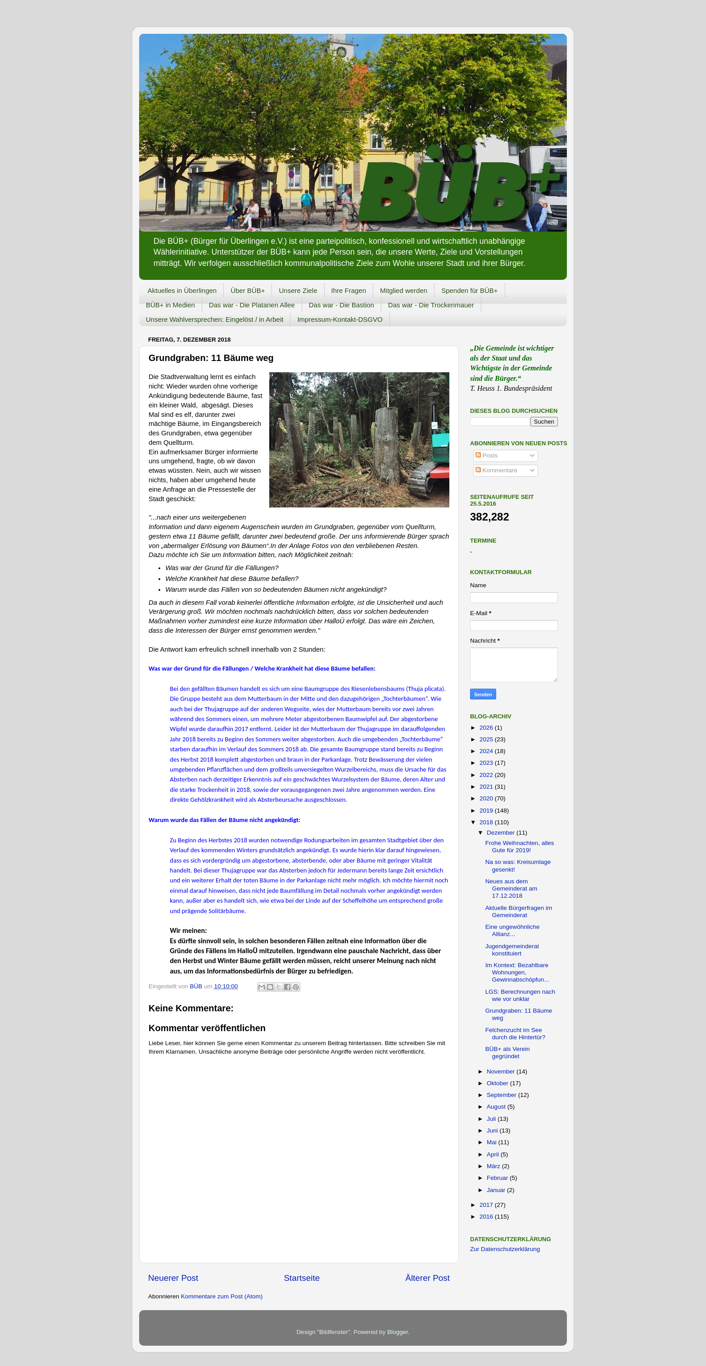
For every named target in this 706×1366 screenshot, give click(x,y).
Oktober (498, 1083)
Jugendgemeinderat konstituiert (512, 950)
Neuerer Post (173, 1278)
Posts (486, 455)
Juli (492, 1118)
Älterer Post (427, 1278)
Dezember (501, 832)
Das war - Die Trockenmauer (431, 305)
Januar (497, 1190)
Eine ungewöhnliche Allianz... (512, 930)
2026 (487, 727)
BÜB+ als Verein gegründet (507, 1053)
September (502, 1095)
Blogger (397, 1332)
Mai (492, 1142)
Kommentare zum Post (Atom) (222, 1296)
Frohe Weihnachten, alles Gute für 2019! (519, 847)
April (494, 1154)
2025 (487, 739)
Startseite (302, 1278)
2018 (487, 822)
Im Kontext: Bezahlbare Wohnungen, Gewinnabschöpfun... (517, 972)
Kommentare (496, 470)
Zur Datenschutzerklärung (505, 1249)
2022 (487, 775)
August (497, 1106)
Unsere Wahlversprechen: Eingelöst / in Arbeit (214, 319)
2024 (487, 751)
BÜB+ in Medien (170, 305)
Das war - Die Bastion (341, 305)
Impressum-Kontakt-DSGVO (339, 319)
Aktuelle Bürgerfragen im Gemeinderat (518, 911)
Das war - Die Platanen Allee (252, 305)
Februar (498, 1177)
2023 (487, 762)
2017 (487, 1205)
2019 (487, 810)
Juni (493, 1130)
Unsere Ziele (298, 290)
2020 (487, 798)
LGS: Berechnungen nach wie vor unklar (520, 995)
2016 (487, 1216)
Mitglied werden (403, 290)
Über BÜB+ (248, 290)
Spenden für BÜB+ (469, 290)
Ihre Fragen (349, 290)
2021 (487, 786)
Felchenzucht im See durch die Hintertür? (515, 1034)
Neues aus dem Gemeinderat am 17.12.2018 (511, 888)
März (494, 1166)
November (501, 1071)
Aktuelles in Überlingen (182, 290)
